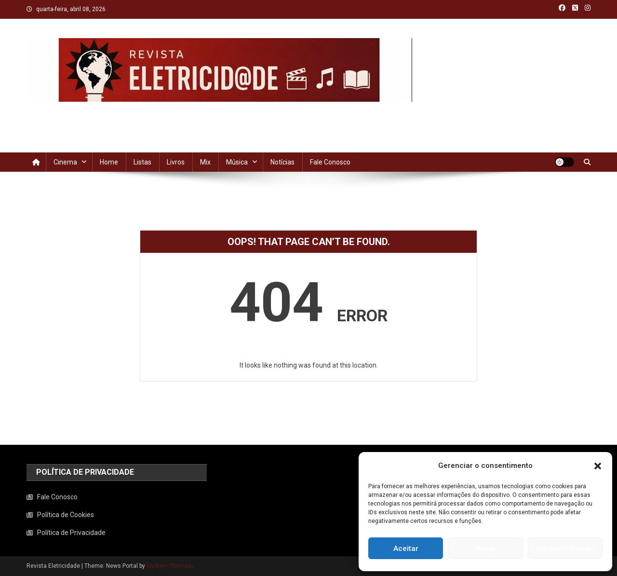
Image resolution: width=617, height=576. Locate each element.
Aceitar (405, 548)
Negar (485, 548)
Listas (142, 162)
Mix (205, 162)
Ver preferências (565, 548)
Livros (176, 162)
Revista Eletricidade (96, 111)
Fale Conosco (330, 162)
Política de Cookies (65, 515)
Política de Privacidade (71, 532)
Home (109, 162)
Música (237, 162)
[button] (598, 466)
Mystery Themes (169, 565)
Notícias (282, 162)
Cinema (65, 162)
